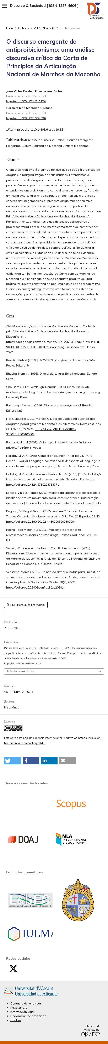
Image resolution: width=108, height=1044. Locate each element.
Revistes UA (18, 1007)
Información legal (22, 1012)
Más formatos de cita (20, 671)
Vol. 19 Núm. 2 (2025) (47, 28)
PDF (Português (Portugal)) (27, 604)
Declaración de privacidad (28, 1016)
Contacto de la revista (25, 1003)
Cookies (15, 1020)
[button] (12, 760)
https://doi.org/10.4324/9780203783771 (32, 484)
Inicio (9, 28)
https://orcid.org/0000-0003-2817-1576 (26, 101)
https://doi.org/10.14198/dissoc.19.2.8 (38, 129)
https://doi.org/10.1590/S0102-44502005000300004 (40, 521)
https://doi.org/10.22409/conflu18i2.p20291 (35, 587)
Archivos (23, 28)
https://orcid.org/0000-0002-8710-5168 (26, 118)
